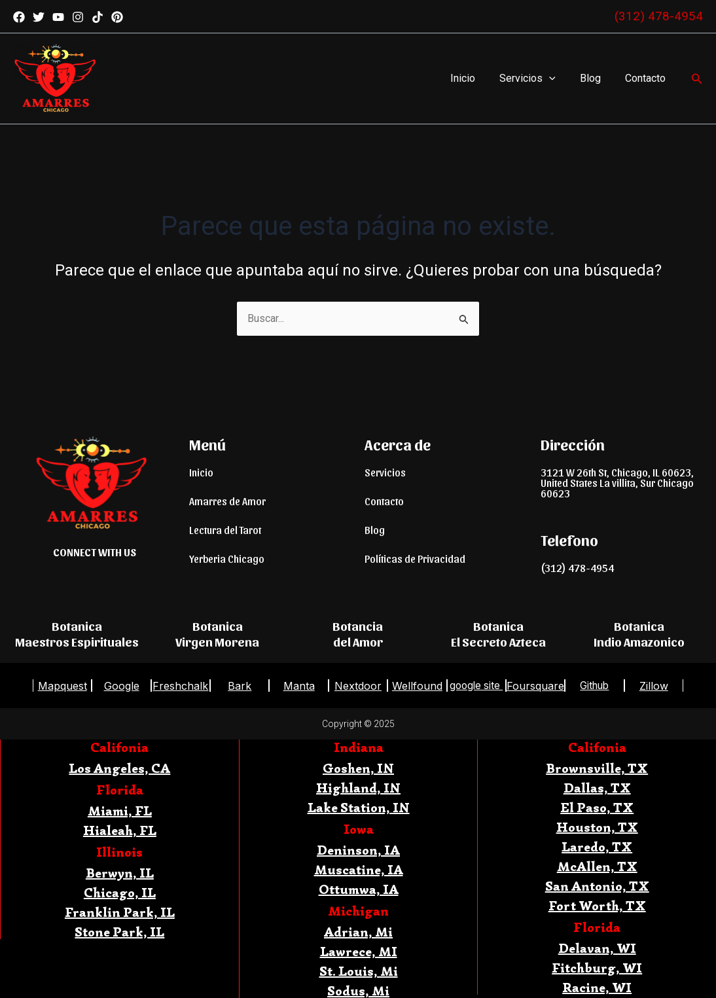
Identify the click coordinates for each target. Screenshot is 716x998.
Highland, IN (358, 788)
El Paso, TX (597, 808)
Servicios (536, 78)
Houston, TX (597, 827)
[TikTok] (97, 17)
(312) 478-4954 (659, 16)
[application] (557, 78)
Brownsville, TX (597, 768)
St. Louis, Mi (358, 971)
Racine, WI (597, 988)
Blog (595, 78)
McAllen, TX (597, 867)
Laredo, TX (597, 847)
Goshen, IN (358, 768)
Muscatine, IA (358, 870)
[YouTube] (58, 17)
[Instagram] (78, 17)
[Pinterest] (117, 17)
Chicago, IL (120, 893)
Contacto (647, 78)
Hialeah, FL (119, 831)
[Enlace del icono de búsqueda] (697, 79)
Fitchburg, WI (597, 968)
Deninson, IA (358, 850)
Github (594, 685)
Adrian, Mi (358, 932)
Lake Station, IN (359, 808)
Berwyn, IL (120, 873)
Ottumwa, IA (359, 890)
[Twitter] (39, 17)
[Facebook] (19, 17)
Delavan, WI (597, 948)
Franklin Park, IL (120, 912)
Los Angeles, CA (119, 768)
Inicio (474, 78)
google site (476, 685)
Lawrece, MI (358, 952)
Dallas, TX (597, 788)
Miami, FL (120, 811)
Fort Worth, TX (597, 906)
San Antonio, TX (597, 886)
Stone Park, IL (119, 932)
